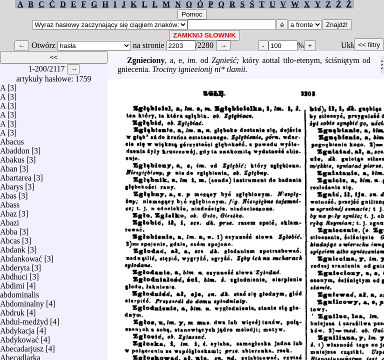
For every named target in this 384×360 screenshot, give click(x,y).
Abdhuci (14, 274)
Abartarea (16, 175)
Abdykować (19, 337)
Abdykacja (17, 328)
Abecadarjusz (22, 346)
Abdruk (12, 310)
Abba (9, 229)
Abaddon (15, 148)
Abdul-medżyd (24, 319)
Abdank (13, 247)
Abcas (10, 238)
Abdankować (21, 256)
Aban (9, 166)
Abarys (11, 184)
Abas (8, 193)
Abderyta (15, 265)
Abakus (12, 157)
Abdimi (12, 283)
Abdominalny (22, 301)
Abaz (8, 211)
